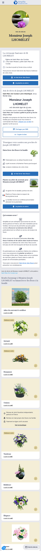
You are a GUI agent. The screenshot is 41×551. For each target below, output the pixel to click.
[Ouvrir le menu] (3, 2)
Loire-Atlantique (26, 94)
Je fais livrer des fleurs (20, 77)
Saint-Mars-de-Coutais (11, 94)
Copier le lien (20, 135)
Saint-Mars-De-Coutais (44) (9, 273)
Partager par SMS (20, 129)
